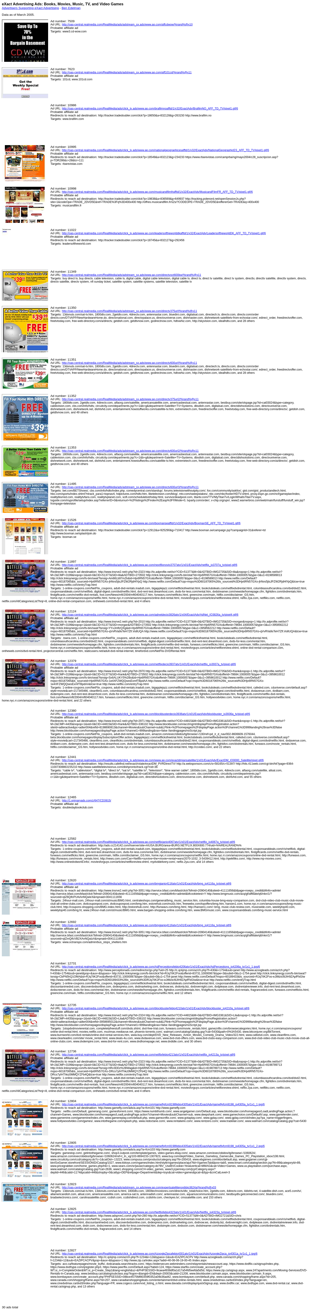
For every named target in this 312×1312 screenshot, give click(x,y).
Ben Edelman (71, 8)
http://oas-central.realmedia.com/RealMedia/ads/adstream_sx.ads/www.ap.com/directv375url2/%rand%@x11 (130, 399)
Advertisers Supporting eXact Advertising (30, 8)
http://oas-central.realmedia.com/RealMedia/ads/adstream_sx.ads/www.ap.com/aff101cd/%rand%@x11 (127, 72)
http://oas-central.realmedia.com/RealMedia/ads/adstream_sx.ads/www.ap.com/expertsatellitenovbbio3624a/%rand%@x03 (139, 1187)
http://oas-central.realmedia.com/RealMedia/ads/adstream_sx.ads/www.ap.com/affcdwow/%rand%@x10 (127, 24)
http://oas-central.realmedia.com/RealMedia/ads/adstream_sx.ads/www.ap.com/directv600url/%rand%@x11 (129, 363)
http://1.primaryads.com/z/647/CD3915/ (86, 800)
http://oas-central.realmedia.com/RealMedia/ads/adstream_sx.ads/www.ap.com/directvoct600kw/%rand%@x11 (131, 275)
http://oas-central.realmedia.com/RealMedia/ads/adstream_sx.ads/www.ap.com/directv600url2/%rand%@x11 (130, 450)
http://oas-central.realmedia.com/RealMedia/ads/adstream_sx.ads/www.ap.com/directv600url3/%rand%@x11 (130, 487)
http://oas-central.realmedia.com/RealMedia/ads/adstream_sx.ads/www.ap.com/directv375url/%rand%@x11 (129, 311)
